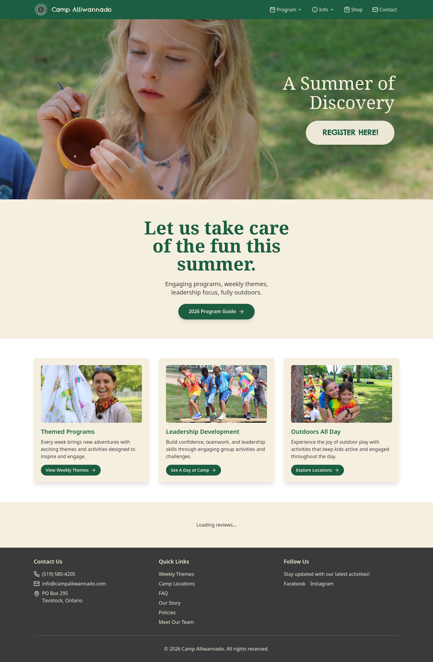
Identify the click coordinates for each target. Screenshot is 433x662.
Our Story (169, 603)
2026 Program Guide (216, 311)
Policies (167, 612)
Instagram (322, 583)
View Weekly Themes (71, 470)
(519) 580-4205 (58, 574)
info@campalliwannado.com (74, 583)
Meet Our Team (176, 622)
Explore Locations (317, 470)
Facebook (295, 583)
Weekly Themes (176, 574)
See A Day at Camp (193, 470)
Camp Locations (177, 583)
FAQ (163, 593)
